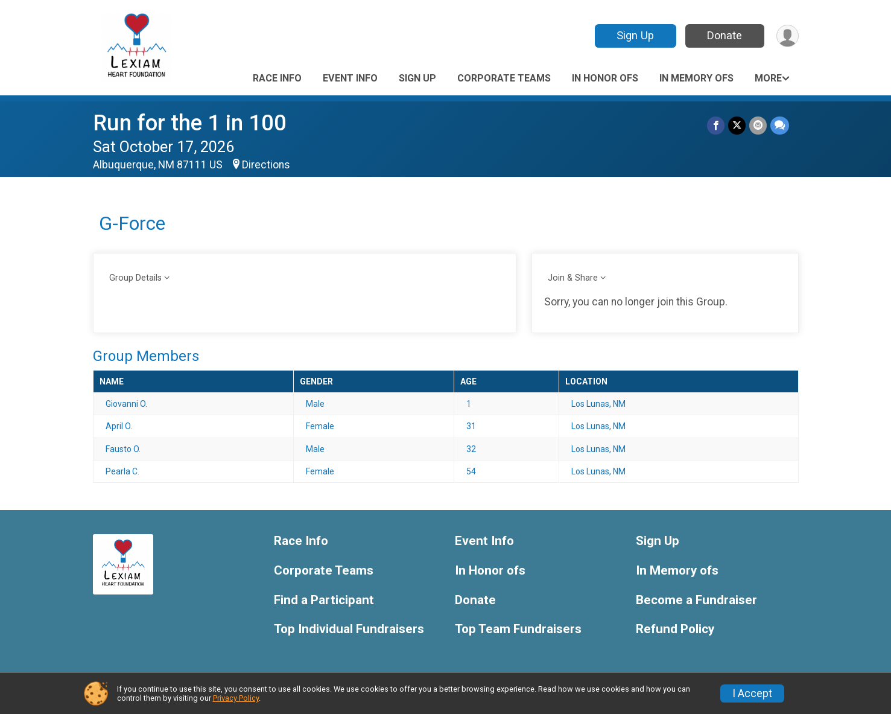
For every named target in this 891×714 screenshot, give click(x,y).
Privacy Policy (236, 698)
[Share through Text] (779, 125)
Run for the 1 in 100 (190, 123)
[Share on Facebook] (716, 125)
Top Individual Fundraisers (349, 629)
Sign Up (635, 35)
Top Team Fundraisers (518, 629)
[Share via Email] (758, 125)
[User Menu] (787, 36)
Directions (266, 165)
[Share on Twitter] (737, 125)
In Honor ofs (605, 78)
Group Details (135, 278)
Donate (724, 35)
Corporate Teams (504, 78)
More (768, 78)
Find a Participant (324, 600)
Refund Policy (675, 629)
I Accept (752, 693)
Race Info (277, 78)
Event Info (350, 78)
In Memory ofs (696, 78)
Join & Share (573, 278)
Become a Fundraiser (696, 600)
